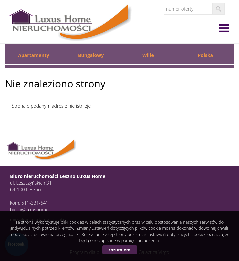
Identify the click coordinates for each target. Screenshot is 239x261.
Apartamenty (33, 55)
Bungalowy (91, 55)
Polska (205, 55)
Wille (148, 55)
